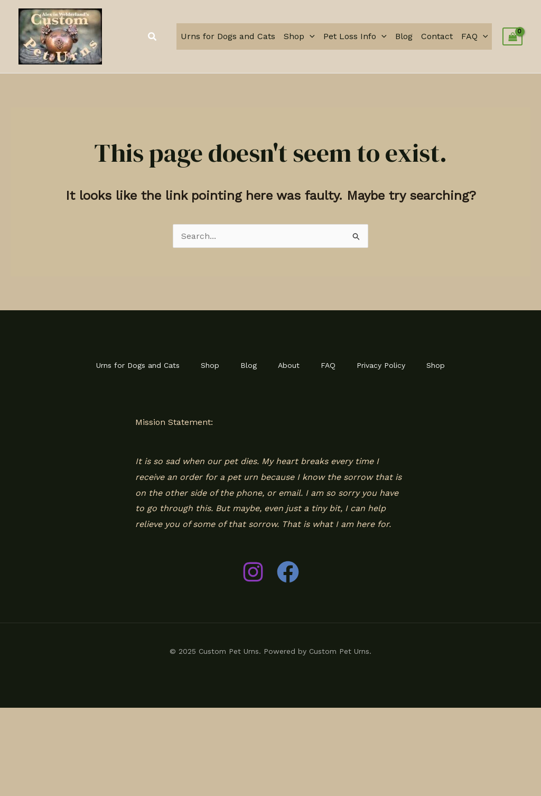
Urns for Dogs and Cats (228, 36)
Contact (437, 36)
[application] (309, 36)
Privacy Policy (381, 365)
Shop (299, 36)
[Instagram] (253, 572)
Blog (404, 36)
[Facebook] (288, 572)
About (289, 365)
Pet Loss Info (355, 36)
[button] (152, 36)
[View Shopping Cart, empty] (512, 36)
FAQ (474, 36)
